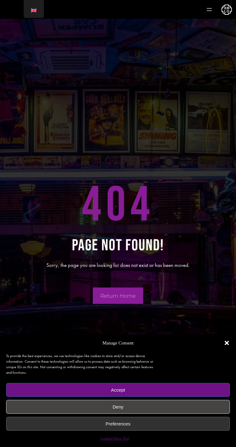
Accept (118, 390)
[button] (227, 343)
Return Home (118, 296)
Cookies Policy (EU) (114, 438)
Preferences (118, 423)
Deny (117, 406)
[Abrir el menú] (209, 9)
